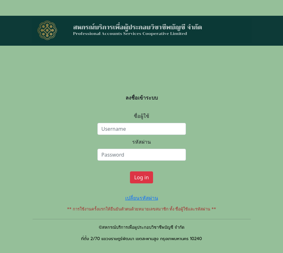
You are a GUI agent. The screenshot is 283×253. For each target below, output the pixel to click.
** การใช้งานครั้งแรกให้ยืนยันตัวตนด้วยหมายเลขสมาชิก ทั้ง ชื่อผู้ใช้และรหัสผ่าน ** (141, 209)
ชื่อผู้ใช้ (141, 115)
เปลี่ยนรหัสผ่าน (141, 197)
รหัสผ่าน (141, 141)
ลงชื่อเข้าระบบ (142, 97)
